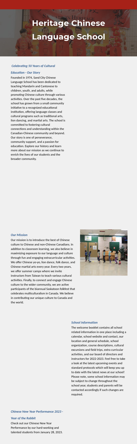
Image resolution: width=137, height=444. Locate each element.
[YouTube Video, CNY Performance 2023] (99, 423)
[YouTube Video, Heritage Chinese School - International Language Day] (68, 197)
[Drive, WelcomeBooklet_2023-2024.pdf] (38, 337)
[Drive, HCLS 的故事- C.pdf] (99, 84)
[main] (68, 28)
